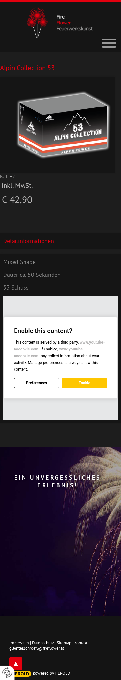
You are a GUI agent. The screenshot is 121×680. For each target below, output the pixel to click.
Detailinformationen (28, 241)
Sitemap (64, 643)
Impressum (19, 643)
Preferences (36, 383)
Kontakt (80, 643)
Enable (84, 383)
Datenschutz (43, 643)
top (15, 663)
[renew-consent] (7, 673)
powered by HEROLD (51, 673)
